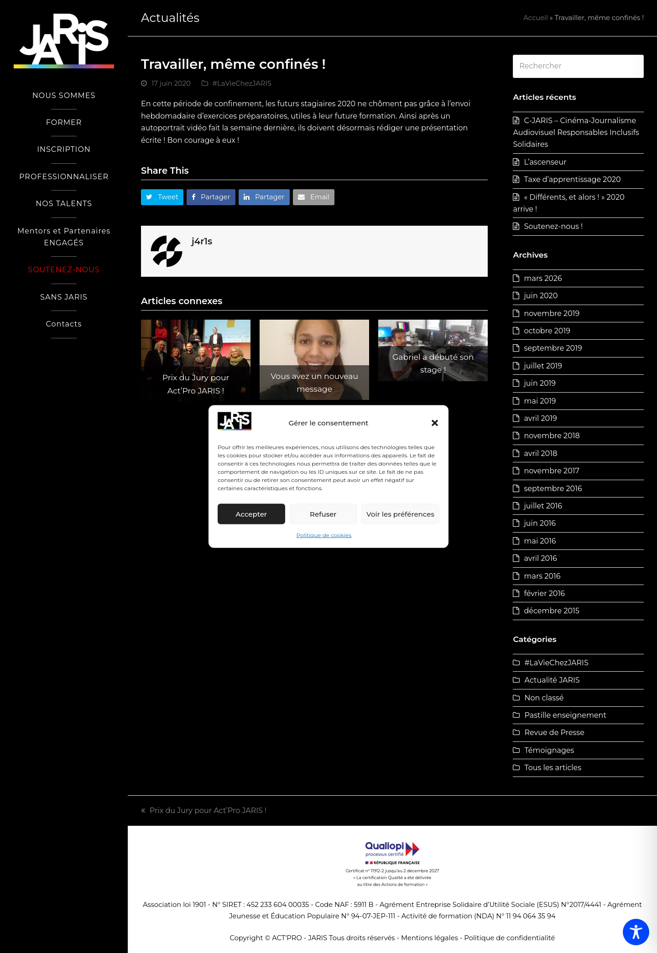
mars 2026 (543, 278)
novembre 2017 (551, 470)
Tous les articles (552, 767)
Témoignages (549, 750)
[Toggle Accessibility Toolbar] (636, 932)
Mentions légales (429, 938)
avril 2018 (540, 453)
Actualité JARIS (551, 680)
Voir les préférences (400, 514)
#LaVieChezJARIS (242, 83)
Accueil (535, 18)
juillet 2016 (543, 506)
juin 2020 (541, 295)
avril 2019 (540, 418)
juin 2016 (540, 523)
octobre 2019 (547, 330)
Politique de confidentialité (509, 938)
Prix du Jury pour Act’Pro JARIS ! (203, 810)
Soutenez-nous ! (553, 226)
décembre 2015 (551, 610)
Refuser (323, 514)
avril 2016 (540, 558)
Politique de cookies (324, 535)
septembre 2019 (553, 348)
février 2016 (544, 593)
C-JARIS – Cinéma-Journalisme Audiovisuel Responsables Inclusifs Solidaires (576, 132)
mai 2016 (540, 541)
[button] (434, 423)
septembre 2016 (553, 488)
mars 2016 (542, 576)
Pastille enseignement (565, 715)
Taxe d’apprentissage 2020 (572, 179)
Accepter (251, 514)
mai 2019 (540, 401)
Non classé (543, 698)
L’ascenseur (545, 162)
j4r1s (202, 241)
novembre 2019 (551, 313)
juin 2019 (540, 383)
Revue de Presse (554, 732)
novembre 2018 (551, 435)
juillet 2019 (543, 366)
